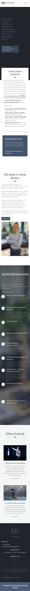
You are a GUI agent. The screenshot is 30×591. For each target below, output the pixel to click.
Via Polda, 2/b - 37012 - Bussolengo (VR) (16, 552)
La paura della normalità (15, 503)
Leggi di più (6, 218)
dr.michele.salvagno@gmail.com (11, 546)
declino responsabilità (7, 577)
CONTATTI (15, 564)
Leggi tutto (15, 478)
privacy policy (18, 577)
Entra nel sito (8, 105)
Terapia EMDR (11, 321)
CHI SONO (15, 559)
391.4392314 (6, 544)
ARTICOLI (15, 562)
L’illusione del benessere (15, 463)
